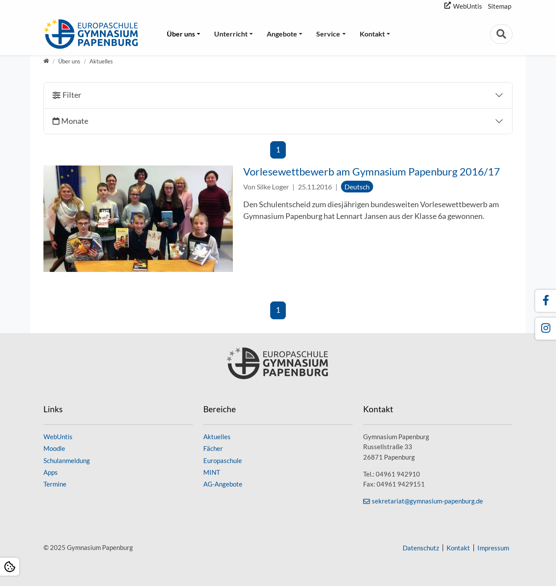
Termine (54, 484)
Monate (74, 121)
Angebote (282, 34)
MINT (211, 472)
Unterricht (231, 34)
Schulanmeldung (66, 460)
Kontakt (372, 34)
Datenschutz (421, 547)
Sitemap (499, 6)
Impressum (493, 547)
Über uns (181, 34)
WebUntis (467, 6)
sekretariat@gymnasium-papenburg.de (427, 501)
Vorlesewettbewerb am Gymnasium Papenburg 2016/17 (371, 171)
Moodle (54, 448)
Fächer (213, 448)
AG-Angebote (222, 484)
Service (328, 34)
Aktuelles (217, 436)
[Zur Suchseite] (501, 34)
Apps (50, 472)
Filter (72, 94)
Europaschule (222, 460)
